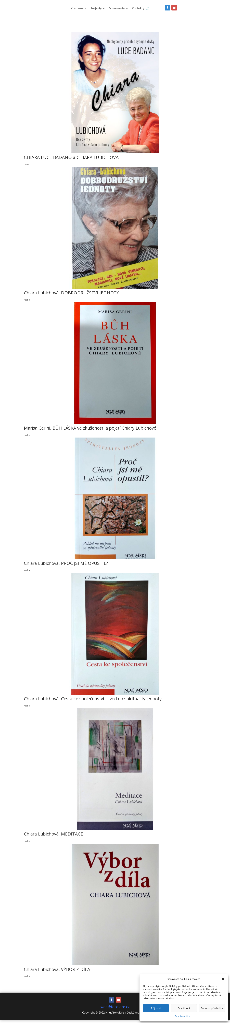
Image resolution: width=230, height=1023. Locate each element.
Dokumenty (117, 11)
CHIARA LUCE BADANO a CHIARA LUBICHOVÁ (71, 161)
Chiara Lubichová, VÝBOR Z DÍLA (57, 972)
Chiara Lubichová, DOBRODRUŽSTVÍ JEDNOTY (71, 296)
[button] (223, 979)
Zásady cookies (182, 1016)
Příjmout (156, 1008)
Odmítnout (184, 1008)
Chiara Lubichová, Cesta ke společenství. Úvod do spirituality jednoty (93, 702)
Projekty (96, 11)
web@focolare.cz (115, 1010)
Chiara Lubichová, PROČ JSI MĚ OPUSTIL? (66, 566)
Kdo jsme (77, 11)
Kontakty (138, 11)
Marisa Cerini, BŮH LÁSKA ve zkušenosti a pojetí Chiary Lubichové (90, 431)
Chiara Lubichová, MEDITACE (53, 837)
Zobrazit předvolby (212, 1008)
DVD (26, 167)
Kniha (27, 303)
